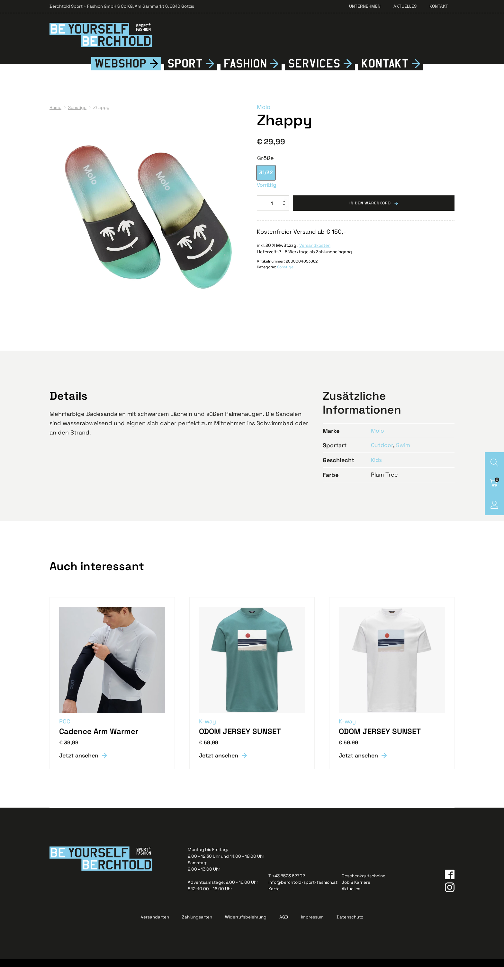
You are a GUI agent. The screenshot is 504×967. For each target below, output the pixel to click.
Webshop (120, 71)
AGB (283, 925)
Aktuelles (405, 6)
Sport (185, 71)
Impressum (312, 925)
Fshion (245, 71)
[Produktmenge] (273, 211)
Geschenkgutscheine (363, 884)
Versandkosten (314, 253)
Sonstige (285, 275)
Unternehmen (365, 6)
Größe (265, 165)
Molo (263, 115)
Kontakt (438, 6)
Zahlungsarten (197, 925)
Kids (376, 467)
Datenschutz (350, 925)
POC (65, 729)
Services (314, 71)
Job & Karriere (356, 890)
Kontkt (385, 71)
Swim (404, 453)
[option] (266, 180)
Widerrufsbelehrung (245, 925)
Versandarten (155, 925)
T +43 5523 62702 (286, 884)
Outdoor (382, 453)
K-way (207, 729)
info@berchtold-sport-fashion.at (303, 890)
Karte (274, 897)
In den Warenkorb (370, 210)
